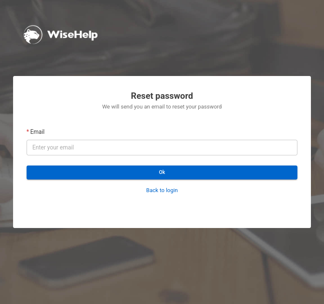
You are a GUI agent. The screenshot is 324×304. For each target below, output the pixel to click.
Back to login (162, 190)
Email (37, 131)
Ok (162, 172)
